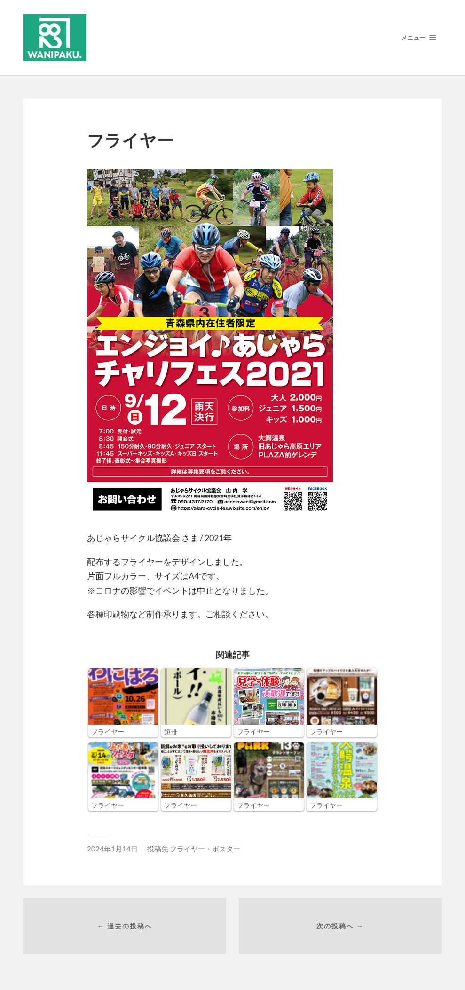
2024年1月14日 (112, 848)
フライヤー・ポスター (205, 848)
